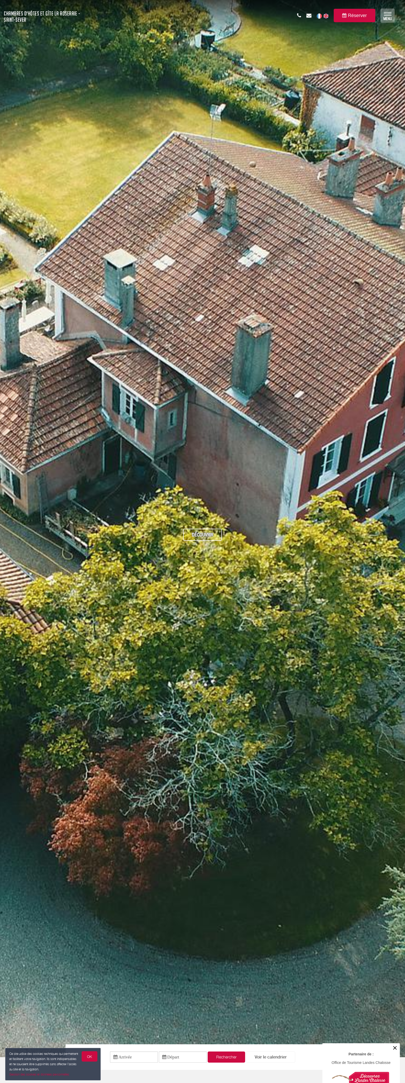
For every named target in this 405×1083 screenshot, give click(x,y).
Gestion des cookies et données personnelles (39, 1074)
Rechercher (226, 1057)
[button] (270, 1057)
